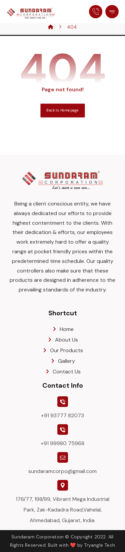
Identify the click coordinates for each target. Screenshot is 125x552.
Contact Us (63, 371)
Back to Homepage (62, 110)
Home (63, 329)
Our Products (62, 350)
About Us (62, 339)
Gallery (62, 360)
